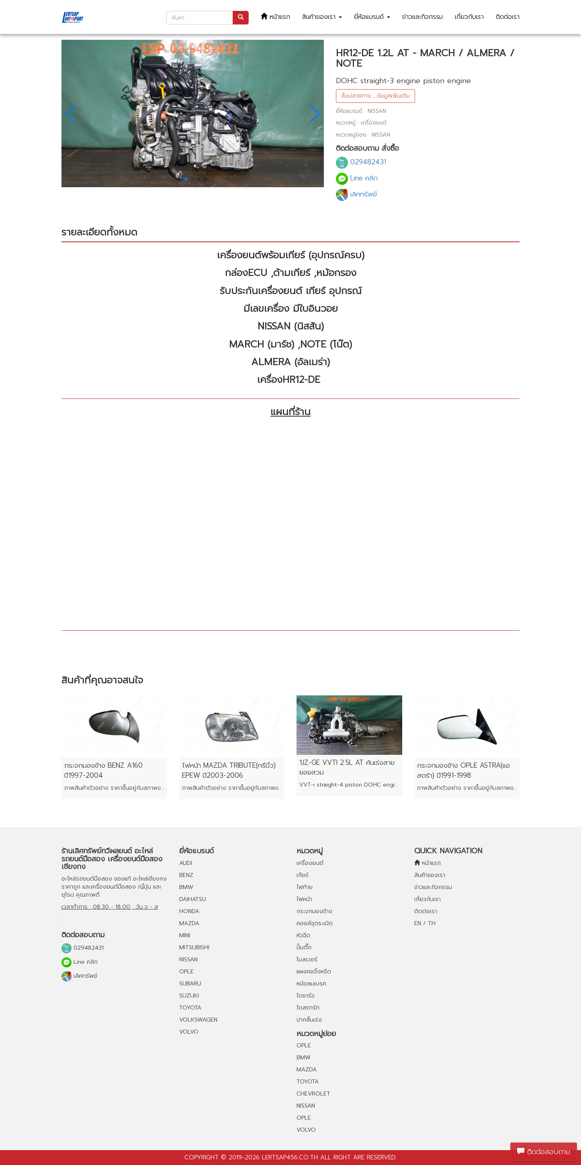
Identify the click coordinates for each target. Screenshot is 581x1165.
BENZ (186, 875)
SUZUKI (189, 995)
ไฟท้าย (305, 887)
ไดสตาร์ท (308, 1008)
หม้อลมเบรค (311, 983)
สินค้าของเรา (322, 17)
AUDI (185, 863)
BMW (186, 887)
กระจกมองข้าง (314, 911)
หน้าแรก (275, 17)
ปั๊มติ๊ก (304, 947)
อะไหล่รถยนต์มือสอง (86, 879)
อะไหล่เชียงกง (150, 879)
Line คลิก (357, 178)
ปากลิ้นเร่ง (309, 1020)
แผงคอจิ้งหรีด (314, 971)
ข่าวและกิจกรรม (422, 17)
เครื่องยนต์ (310, 863)
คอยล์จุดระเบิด (315, 923)
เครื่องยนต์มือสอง (113, 887)
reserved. (382, 1157)
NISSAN (188, 959)
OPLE (186, 971)
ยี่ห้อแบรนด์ (372, 17)
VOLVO (188, 1032)
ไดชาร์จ (306, 995)
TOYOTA (190, 1008)
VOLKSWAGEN (198, 1020)
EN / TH (425, 923)
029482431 (361, 162)
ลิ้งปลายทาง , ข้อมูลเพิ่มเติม (375, 96)
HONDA (189, 911)
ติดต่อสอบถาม (543, 1151)
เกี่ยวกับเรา (469, 17)
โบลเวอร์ (307, 959)
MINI (184, 935)
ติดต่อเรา (508, 17)
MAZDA (189, 923)
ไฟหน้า (304, 899)
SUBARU (190, 983)
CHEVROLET (313, 1093)
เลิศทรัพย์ (356, 194)
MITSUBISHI (194, 947)
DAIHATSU (192, 899)
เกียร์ (303, 875)
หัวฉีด (303, 935)
